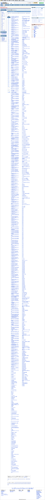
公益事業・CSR (13, 387)
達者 (34, 34)
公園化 (23, 332)
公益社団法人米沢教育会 (14, 264)
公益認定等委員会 (13, 441)
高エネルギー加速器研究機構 (26, 144)
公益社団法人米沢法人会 (14, 268)
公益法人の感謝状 (24, 31)
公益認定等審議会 (13, 442)
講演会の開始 (24, 364)
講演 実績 (23, 278)
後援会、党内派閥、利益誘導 (26, 341)
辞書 (1, 0)
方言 (28, 488)
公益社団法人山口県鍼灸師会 (15, 102)
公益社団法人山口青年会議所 (15, 115)
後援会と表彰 (24, 363)
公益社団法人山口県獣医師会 (15, 93)
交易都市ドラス (13, 433)
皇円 (22, 229)
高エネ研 (23, 128)
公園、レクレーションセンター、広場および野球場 (26, 301)
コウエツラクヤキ (24, 117)
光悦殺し (23, 95)
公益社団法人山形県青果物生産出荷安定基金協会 (15, 60)
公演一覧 (23, 312)
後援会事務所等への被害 (25, 355)
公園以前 (23, 311)
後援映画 (23, 319)
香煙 (22, 216)
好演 (22, 247)
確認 (34, 32)
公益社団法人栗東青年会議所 (15, 281)
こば (8, 77)
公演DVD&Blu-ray (24, 292)
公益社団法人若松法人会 (14, 307)
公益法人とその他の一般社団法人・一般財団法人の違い (26, 20)
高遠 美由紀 (23, 286)
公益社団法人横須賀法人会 (14, 216)
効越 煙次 (23, 68)
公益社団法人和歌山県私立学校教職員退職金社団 (15, 316)
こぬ (8, 39)
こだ (8, 72)
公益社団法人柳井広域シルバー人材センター (15, 21)
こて (8, 35)
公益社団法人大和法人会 (14, 128)
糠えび (23, 188)
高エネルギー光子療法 (25, 153)
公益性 (12, 394)
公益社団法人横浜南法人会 (14, 242)
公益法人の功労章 (24, 32)
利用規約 (2, 493)
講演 (22, 223)
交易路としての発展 (24, 52)
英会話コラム (3, 37)
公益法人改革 (13, 462)
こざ (8, 67)
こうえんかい (24, 340)
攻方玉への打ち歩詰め (25, 56)
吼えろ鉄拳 (23, 206)
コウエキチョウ (13, 407)
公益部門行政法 (13, 456)
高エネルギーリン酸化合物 (25, 173)
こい (8, 19)
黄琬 (22, 208)
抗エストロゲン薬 (24, 63)
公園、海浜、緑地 (24, 293)
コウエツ (23, 78)
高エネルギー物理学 (24, 162)
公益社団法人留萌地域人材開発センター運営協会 (15, 296)
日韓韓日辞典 (16, 0)
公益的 (12, 429)
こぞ (8, 71)
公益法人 (12, 457)
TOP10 (33, 25)
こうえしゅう (24, 60)
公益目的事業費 (24, 51)
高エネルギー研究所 (24, 129)
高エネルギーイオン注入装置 (26, 136)
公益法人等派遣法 (13, 470)
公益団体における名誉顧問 (14, 403)
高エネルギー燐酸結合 (25, 178)
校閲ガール (23, 85)
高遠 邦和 (23, 270)
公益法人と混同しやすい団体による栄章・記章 (26, 18)
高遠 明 (23, 275)
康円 (22, 239)
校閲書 (23, 98)
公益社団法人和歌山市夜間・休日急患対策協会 (15, 344)
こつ (8, 34)
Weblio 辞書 (1, 6)
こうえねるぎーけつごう (25, 152)
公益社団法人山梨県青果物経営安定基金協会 (15, 153)
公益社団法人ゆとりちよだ (14, 192)
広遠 (22, 240)
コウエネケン (24, 130)
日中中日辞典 (12, 0)
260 (25, 483)
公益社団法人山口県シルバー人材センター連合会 (15, 92)
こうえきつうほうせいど (14, 426)
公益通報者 (12, 409)
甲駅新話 (12, 374)
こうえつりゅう (24, 121)
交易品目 (12, 455)
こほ (8, 46)
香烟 (22, 217)
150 (9, 483)
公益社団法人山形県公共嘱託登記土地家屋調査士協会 (15, 41)
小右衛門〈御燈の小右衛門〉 (26, 193)
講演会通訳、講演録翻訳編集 (26, 361)
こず (8, 69)
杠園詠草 (23, 320)
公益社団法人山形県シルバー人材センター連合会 (15, 52)
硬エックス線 (24, 69)
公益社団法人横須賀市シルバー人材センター (15, 213)
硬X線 (23, 70)
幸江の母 (23, 185)
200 (16, 483)
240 (22, 483)
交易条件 (12, 388)
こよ (8, 54)
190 (15, 483)
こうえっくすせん (24, 72)
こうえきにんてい (13, 440)
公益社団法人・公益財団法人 (15, 367)
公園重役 (23, 328)
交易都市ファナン (13, 434)
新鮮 (34, 30)
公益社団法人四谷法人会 (14, 260)
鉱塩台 (23, 318)
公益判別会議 (13, 448)
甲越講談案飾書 (24, 92)
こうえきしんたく (13, 373)
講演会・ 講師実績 (24, 374)
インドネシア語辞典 (39, 496)
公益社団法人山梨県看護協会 (15, 141)
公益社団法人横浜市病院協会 (15, 231)
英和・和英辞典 (9, 0)
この (8, 41)
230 (21, 483)
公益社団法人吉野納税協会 (14, 251)
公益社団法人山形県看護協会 (15, 37)
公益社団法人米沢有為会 (14, 269)
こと (8, 36)
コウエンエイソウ (24, 321)
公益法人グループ (13, 463)
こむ (8, 49)
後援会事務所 (24, 354)
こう (8, 20)
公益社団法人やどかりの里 (14, 19)
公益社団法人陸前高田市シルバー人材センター (15, 276)
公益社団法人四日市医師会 (14, 254)
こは (8, 42)
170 (12, 483)
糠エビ (23, 187)
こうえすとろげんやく (25, 64)
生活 (14, 488)
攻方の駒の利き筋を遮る (25, 186)
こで (8, 75)
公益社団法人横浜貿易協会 (14, 241)
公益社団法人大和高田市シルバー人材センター (15, 127)
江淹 (22, 231)
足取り (35, 35)
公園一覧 (23, 313)
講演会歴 (23, 373)
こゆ (8, 53)
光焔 (22, 255)
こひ (8, 43)
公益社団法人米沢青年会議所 (15, 267)
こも (8, 51)
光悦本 (23, 105)
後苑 (22, 232)
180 (13, 483)
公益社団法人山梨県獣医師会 (15, 150)
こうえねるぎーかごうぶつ (25, 139)
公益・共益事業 (24, 55)
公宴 (22, 253)
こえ (8, 21)
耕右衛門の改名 (24, 195)
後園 (22, 238)
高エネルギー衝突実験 (25, 156)
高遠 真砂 (23, 282)
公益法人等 (23, 24)
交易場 (12, 449)
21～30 (40, 25)
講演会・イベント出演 (25, 375)
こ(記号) (9, 92)
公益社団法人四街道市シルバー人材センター (15, 258)
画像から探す (11, 491)
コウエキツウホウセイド (14, 425)
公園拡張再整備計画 (24, 383)
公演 (22, 252)
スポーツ (21, 488)
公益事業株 (12, 380)
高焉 (22, 213)
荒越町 (23, 112)
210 (18, 483)
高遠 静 (23, 276)
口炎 (22, 248)
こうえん (23, 259)
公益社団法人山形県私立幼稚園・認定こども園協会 (15, 50)
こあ (8, 18)
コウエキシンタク (13, 372)
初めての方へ (40, 0)
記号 (39, 21)
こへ (8, 45)
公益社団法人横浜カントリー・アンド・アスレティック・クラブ (14, 225)
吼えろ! (23, 202)
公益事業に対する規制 (14, 382)
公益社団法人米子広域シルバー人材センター (15, 261)
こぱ (8, 82)
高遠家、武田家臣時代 (25, 310)
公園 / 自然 (23, 261)
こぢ (8, 73)
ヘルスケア (16, 488)
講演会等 (23, 362)
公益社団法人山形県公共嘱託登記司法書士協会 (15, 39)
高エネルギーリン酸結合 (25, 179)
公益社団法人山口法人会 (14, 118)
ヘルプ (43, 0)
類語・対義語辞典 (4, 0)
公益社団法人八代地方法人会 (15, 16)
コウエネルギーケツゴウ (25, 151)
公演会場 (23, 356)
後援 (22, 237)
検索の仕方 (2, 491)
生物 (23, 488)
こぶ (8, 79)
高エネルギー (24, 132)
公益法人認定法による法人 (25, 30)
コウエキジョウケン (13, 389)
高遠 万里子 (23, 285)
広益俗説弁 (12, 398)
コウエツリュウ (24, 120)
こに (8, 38)
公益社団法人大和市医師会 (14, 123)
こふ (8, 44)
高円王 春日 (23, 325)
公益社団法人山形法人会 (14, 76)
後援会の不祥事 (24, 368)
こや (8, 52)
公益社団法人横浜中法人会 (14, 240)
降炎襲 (23, 326)
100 (25, 482)
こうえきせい (13, 395)
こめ (8, 50)
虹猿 (22, 224)
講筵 (22, 222)
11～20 (36, 25)
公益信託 (12, 371)
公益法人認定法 (24, 25)
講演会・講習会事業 (24, 379)
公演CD (23, 291)
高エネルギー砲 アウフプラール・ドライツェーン (26, 168)
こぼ (8, 81)
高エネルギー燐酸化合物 (25, 172)
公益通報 (12, 408)
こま (8, 47)
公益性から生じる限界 (14, 396)
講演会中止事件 (24, 360)
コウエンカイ (24, 339)
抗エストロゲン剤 (24, 61)
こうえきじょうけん (13, 390)
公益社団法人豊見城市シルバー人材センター (15, 187)
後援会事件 (23, 353)
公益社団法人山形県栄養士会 (15, 34)
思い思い (35, 31)
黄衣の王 (23, 184)
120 (28, 482)
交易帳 (12, 406)
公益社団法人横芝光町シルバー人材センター (15, 211)
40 (18, 482)
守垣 (22, 246)
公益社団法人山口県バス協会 (15, 105)
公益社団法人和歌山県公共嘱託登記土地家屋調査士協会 (15, 315)
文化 (12, 488)
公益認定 (12, 439)
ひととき (35, 33)
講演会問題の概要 (24, 372)
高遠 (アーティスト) (24, 260)
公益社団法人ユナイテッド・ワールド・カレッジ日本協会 (15, 194)
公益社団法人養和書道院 (14, 209)
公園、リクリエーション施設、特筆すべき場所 (25, 298)
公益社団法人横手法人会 (14, 221)
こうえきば (12, 450)
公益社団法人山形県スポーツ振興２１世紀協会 (15, 59)
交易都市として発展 (13, 432)
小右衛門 (23, 192)
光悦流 (23, 119)
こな (8, 37)
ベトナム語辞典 (38, 497)
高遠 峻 (23, 277)
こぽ (8, 86)
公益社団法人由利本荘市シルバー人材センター (15, 201)
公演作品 (23, 385)
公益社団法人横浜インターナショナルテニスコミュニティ (15, 223)
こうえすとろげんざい (25, 62)
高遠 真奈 (23, 283)
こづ (8, 74)
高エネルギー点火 (24, 159)
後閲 (22, 76)
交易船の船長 (13, 397)
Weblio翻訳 (37, 493)
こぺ (8, 85)
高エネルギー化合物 (24, 137)
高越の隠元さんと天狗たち (25, 104)
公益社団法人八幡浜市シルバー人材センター (15, 167)
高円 (22, 215)
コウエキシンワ (13, 375)
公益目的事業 (24, 50)
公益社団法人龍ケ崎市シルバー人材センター (15, 289)
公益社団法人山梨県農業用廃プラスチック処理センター (15, 158)
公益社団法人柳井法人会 (14, 22)
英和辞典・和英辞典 (39, 492)
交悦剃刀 (23, 84)
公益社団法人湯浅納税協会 (14, 170)
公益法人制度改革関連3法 (14, 467)
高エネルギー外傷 (24, 149)
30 (17, 482)
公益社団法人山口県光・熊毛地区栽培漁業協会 (15, 106)
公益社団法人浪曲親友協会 (14, 299)
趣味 (19, 488)
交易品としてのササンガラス (15, 454)
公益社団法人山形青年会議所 (15, 73)
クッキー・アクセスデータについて (4, 495)
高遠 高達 (23, 271)
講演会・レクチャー (24, 382)
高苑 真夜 (23, 284)
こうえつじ (23, 102)
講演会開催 (23, 342)
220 (19, 483)
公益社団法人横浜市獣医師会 (15, 230)
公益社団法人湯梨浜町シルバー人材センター (15, 196)
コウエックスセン (24, 71)
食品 (24, 488)
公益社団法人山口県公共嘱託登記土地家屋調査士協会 (15, 83)
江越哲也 (23, 103)
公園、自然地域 (24, 294)
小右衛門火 (23, 194)
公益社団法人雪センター (14, 178)
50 (19, 482)
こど (8, 76)
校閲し (23, 96)
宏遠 (22, 245)
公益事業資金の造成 (13, 381)
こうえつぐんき (24, 91)
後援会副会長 (24, 369)
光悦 (22, 77)
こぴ (8, 83)
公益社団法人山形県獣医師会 (15, 53)
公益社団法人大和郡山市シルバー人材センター (15, 122)
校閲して (23, 97)
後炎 (22, 236)
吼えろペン (23, 207)
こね (8, 40)
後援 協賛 (23, 269)
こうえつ (23, 79)
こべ (8, 80)
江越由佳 (23, 113)
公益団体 (12, 402)
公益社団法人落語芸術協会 (14, 274)
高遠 (22, 209)
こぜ (8, 70)
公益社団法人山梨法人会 (14, 164)
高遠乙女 (23, 327)
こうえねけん (24, 131)
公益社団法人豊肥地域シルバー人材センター (15, 189)
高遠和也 (23, 384)
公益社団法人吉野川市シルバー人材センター (15, 249)
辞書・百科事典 (3, 30)
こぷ (8, 84)
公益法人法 (23, 33)
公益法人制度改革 (13, 464)
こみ (8, 48)
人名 (26, 488)
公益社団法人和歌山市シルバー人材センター (15, 342)
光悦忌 (23, 86)
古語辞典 (19, 0)
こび (8, 78)
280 (28, 483)
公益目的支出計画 (24, 45)
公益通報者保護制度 (13, 413)
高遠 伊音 (23, 263)
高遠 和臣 (23, 267)
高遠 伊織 (23, 262)
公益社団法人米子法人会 (14, 263)
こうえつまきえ (24, 111)
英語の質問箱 (3, 39)
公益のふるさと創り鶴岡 (14, 447)
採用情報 (29, 491)
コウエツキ (23, 87)
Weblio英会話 (3, 38)
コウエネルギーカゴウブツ (25, 138)
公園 (22, 254)
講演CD (23, 290)
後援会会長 (23, 343)
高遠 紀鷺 (23, 268)
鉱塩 (22, 221)
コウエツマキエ (24, 110)
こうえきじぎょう (13, 379)
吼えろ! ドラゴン (24, 203)
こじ (8, 68)
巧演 (22, 244)
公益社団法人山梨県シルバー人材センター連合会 (15, 149)
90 (24, 482)
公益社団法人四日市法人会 (14, 257)
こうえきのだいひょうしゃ (14, 446)
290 (29, 483)
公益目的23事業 (24, 44)
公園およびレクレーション (25, 331)
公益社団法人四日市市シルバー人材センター (15, 255)
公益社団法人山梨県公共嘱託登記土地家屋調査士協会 (15, 145)
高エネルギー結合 (24, 150)
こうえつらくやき (24, 118)
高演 (22, 214)
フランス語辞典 (38, 495)
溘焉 (22, 230)
